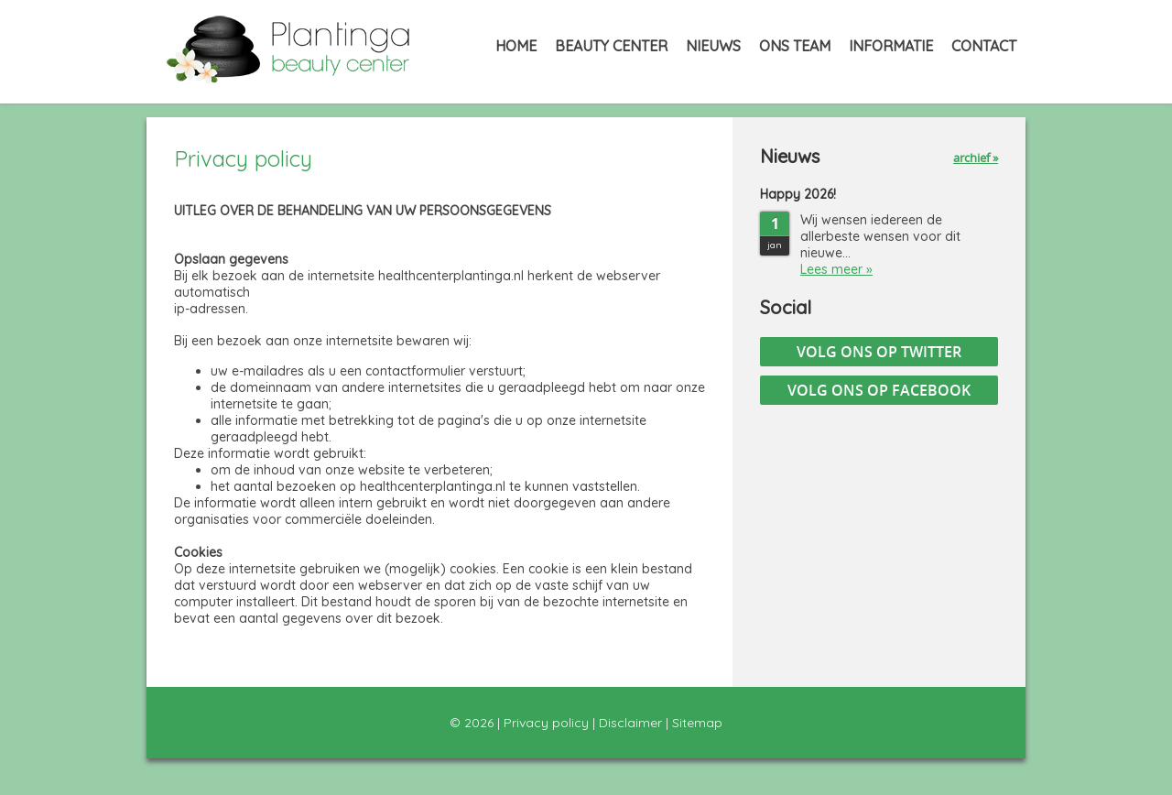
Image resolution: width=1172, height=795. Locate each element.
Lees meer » (836, 269)
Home (516, 46)
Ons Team (794, 46)
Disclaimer (630, 722)
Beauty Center (611, 46)
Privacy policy (546, 722)
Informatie (891, 46)
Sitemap (697, 722)
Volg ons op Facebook (879, 390)
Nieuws (713, 46)
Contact (983, 46)
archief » (975, 157)
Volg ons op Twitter (879, 352)
